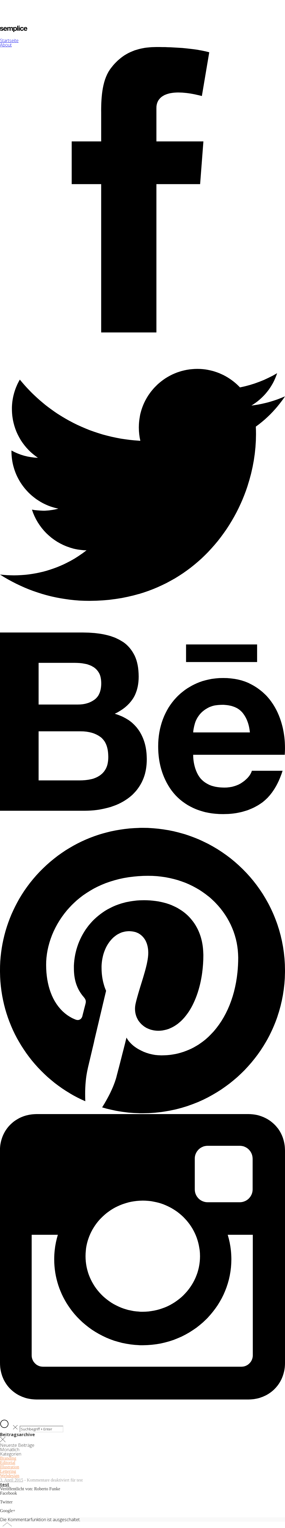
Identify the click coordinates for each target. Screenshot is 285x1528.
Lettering (8, 1471)
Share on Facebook (17, 1497)
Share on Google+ (16, 1515)
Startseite (9, 40)
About (6, 45)
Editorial (7, 1462)
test (4, 1485)
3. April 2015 (11, 1480)
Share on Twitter (14, 1506)
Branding (8, 1458)
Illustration (9, 1467)
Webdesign (9, 1475)
